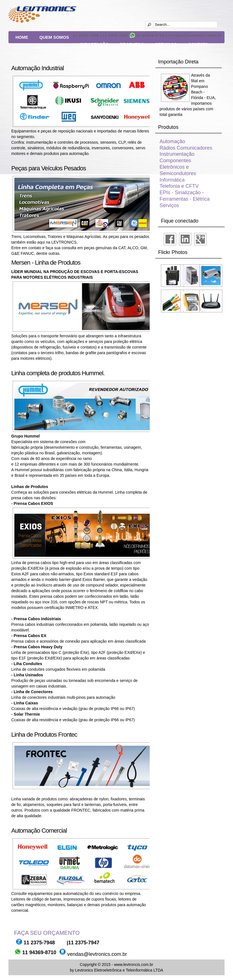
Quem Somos (54, 37)
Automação (172, 141)
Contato (198, 44)
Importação (94, 44)
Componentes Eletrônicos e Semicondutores (178, 167)
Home (21, 37)
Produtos (132, 44)
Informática (172, 180)
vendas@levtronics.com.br (96, 954)
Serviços (166, 44)
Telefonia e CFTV (179, 186)
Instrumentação (177, 154)
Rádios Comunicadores (186, 148)
